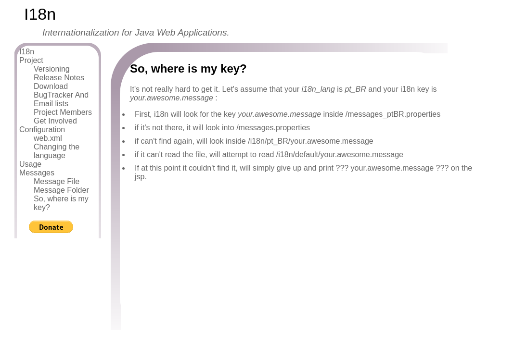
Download (51, 86)
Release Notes (59, 78)
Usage (30, 164)
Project (31, 60)
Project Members (63, 112)
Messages (36, 173)
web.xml (48, 138)
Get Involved (55, 121)
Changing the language (56, 151)
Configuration (42, 129)
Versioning (52, 69)
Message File (56, 181)
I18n (26, 52)
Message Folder (61, 190)
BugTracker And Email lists (61, 99)
